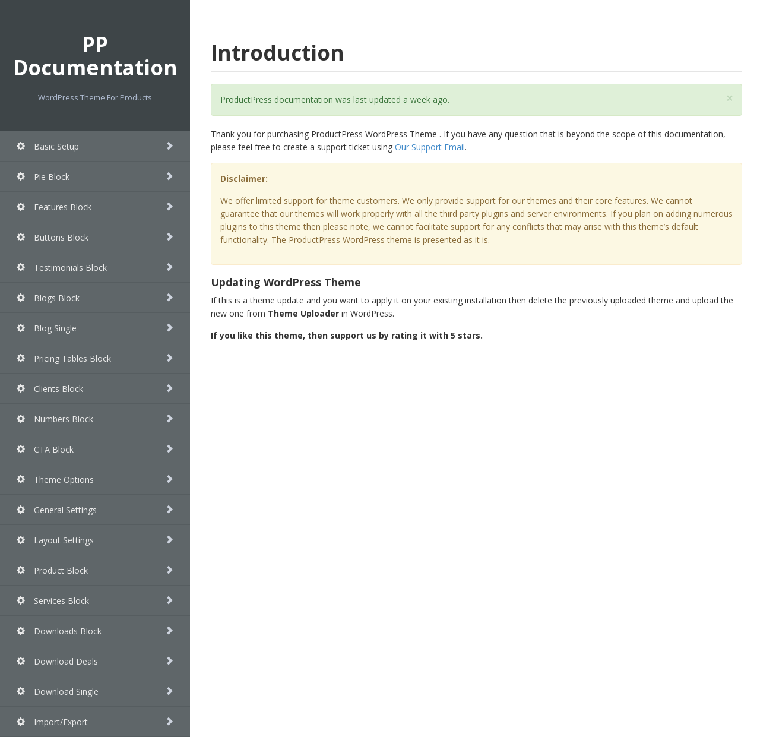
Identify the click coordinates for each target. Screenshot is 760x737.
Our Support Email (430, 147)
